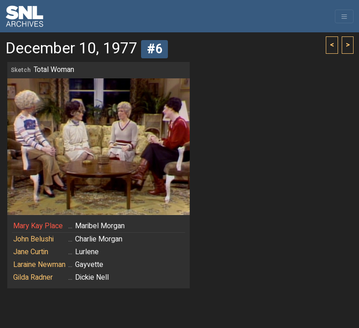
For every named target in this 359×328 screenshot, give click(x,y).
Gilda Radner (33, 277)
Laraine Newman (39, 264)
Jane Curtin (30, 251)
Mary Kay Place (38, 225)
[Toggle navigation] (344, 16)
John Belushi (33, 239)
